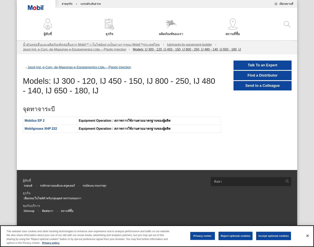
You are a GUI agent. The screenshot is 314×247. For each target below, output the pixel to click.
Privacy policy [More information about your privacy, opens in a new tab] (50, 242)
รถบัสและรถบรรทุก (94, 185)
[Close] (307, 235)
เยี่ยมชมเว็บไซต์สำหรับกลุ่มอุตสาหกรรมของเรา (52, 198)
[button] (47, 27)
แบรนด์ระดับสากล (91, 3)
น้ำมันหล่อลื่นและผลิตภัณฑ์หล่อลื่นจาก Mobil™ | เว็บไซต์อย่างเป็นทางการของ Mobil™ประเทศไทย (91, 44)
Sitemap (29, 211)
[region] (157, 236)
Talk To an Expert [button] (262, 65)
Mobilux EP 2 (34, 120)
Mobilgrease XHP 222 (41, 128)
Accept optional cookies (273, 235)
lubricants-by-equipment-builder (189, 44)
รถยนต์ (28, 185)
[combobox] (251, 181)
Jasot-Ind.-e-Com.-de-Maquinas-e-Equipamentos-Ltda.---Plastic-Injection (74, 49)
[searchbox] (247, 181)
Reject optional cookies (235, 235)
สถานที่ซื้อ (67, 211)
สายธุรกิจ (67, 3)
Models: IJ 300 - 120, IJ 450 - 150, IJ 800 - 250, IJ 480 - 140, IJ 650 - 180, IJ (187, 49)
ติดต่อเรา (47, 211)
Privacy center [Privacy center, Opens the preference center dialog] (202, 235)
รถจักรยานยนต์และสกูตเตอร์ (57, 185)
